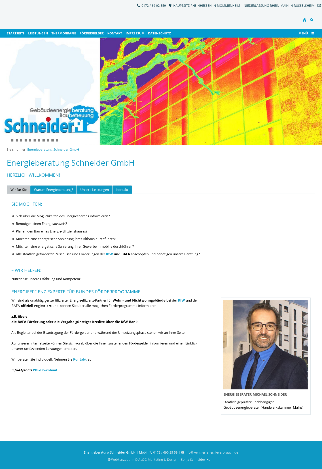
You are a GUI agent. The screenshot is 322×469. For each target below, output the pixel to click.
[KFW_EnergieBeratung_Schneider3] (30, 140)
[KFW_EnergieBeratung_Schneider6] (17, 140)
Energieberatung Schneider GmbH (53, 149)
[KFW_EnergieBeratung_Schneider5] (34, 140)
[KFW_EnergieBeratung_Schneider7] (12, 140)
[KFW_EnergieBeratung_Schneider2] (8, 140)
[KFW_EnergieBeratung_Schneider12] (25, 140)
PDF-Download (45, 370)
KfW (109, 254)
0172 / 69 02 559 (151, 5)
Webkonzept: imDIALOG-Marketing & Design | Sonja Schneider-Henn (161, 459)
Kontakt (122, 189)
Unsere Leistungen (94, 189)
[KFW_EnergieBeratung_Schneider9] (48, 140)
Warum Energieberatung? (53, 189)
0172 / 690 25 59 (163, 452)
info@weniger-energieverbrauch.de (209, 452)
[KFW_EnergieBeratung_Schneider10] (52, 140)
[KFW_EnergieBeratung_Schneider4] (39, 140)
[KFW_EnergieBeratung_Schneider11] (21, 140)
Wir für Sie (19, 189)
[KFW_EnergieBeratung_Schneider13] (57, 140)
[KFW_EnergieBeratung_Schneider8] (43, 140)
